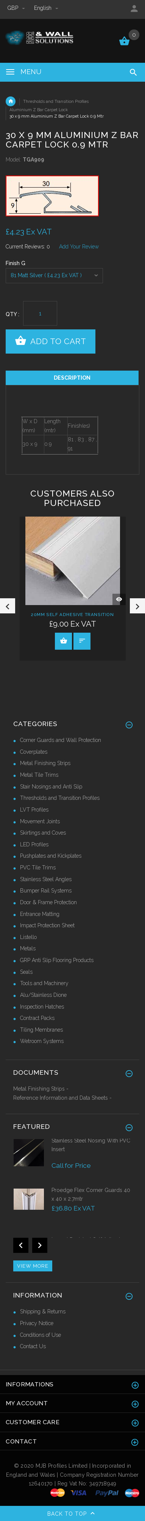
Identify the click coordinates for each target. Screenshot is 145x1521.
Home (11, 101)
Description (72, 378)
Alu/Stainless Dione (43, 995)
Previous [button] (7, 605)
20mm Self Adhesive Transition (72, 614)
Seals (26, 972)
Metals (28, 948)
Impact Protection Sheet (47, 925)
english (46, 8)
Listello (28, 937)
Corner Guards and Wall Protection (60, 740)
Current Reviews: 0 (28, 247)
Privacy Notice (36, 1323)
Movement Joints (40, 821)
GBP (17, 8)
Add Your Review (79, 247)
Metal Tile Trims (39, 775)
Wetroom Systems (42, 1041)
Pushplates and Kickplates (50, 856)
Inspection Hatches (42, 1007)
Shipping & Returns (42, 1311)
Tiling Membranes (41, 1030)
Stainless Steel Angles (46, 879)
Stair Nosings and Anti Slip (51, 787)
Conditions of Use (40, 1335)
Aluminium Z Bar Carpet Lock (38, 109)
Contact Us (33, 1346)
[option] (72, 195)
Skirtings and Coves (43, 833)
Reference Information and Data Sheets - (62, 1098)
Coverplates (33, 752)
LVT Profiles (34, 810)
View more (32, 1266)
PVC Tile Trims (38, 867)
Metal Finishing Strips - (41, 1089)
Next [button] (137, 605)
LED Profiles (34, 844)
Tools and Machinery (44, 983)
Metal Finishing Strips (45, 763)
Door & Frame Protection (48, 902)
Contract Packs (37, 1018)
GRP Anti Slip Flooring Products (57, 960)
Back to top (72, 1514)
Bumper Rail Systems (46, 891)
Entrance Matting (39, 914)
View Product (63, 640)
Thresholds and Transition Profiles (56, 101)
